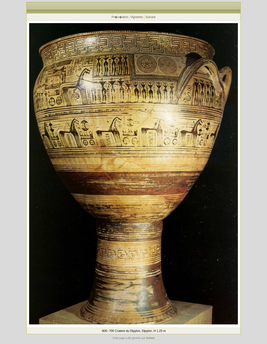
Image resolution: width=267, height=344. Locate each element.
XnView (150, 338)
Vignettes (136, 17)
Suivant (150, 17)
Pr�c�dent (120, 17)
